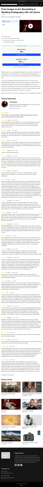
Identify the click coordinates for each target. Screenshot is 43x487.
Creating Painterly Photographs (8, 427)
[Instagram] (21, 465)
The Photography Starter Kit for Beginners (29, 427)
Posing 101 (3, 411)
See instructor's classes (15, 108)
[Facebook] (18, 465)
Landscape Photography (7, 442)
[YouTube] (16, 465)
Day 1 (3, 24)
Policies (21, 485)
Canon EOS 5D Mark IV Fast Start (30, 442)
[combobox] (28, 4)
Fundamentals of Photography (8, 393)
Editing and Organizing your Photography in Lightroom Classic (31, 394)
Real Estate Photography (28, 411)
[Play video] (31, 26)
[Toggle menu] (41, 4)
